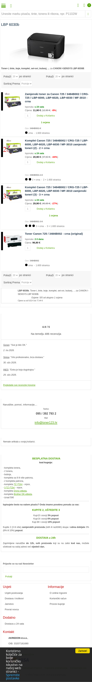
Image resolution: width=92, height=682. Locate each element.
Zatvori (82, 651)
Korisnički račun (58, 598)
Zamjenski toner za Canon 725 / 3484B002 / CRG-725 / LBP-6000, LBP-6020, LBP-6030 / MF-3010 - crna (57, 97)
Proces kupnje (57, 604)
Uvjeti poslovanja (14, 593)
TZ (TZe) (18, 484)
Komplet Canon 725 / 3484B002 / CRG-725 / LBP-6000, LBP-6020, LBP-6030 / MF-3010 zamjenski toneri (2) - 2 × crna (56, 144)
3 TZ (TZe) (9, 487)
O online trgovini (58, 593)
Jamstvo (9, 604)
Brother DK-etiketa (23, 494)
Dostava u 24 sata (14, 623)
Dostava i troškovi (14, 598)
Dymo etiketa (20, 491)
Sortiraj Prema (11, 83)
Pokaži (7, 76)
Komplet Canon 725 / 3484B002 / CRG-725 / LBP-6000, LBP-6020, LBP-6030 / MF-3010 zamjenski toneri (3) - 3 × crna (56, 191)
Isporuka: (30, 107)
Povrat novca (12, 609)
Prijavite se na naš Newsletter (18, 563)
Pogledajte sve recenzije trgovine (19, 385)
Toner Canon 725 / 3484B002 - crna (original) (54, 233)
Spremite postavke (13, 676)
